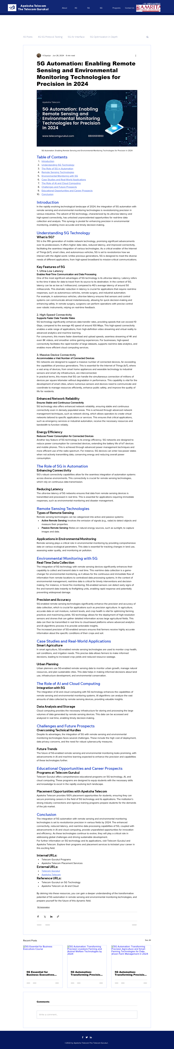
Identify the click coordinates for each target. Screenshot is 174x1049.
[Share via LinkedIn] (51, 916)
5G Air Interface (76, 36)
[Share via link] (58, 916)
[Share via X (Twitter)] (44, 916)
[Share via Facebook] (38, 916)
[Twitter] (86, 1037)
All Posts (27, 36)
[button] (147, 37)
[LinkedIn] (90, 1037)
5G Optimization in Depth (104, 36)
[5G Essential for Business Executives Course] (43, 956)
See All (148, 940)
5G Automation (43, 907)
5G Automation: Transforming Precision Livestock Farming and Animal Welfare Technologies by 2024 (86, 973)
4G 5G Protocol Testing (50, 36)
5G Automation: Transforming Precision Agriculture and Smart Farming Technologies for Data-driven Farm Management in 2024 (130, 973)
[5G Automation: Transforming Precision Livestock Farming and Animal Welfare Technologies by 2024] (87, 956)
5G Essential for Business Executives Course (40, 973)
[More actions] (135, 55)
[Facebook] (82, 1037)
